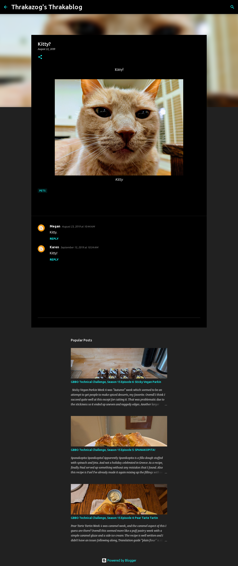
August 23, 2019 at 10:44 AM (78, 226)
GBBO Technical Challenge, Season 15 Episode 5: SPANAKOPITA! (113, 449)
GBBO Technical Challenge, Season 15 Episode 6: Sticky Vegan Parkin (116, 381)
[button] (40, 57)
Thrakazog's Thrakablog (46, 6)
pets (42, 190)
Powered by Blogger (119, 560)
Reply (54, 238)
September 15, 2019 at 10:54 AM (79, 247)
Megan (55, 226)
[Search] (87, 7)
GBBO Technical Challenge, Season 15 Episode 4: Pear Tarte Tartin (114, 517)
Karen (54, 247)
